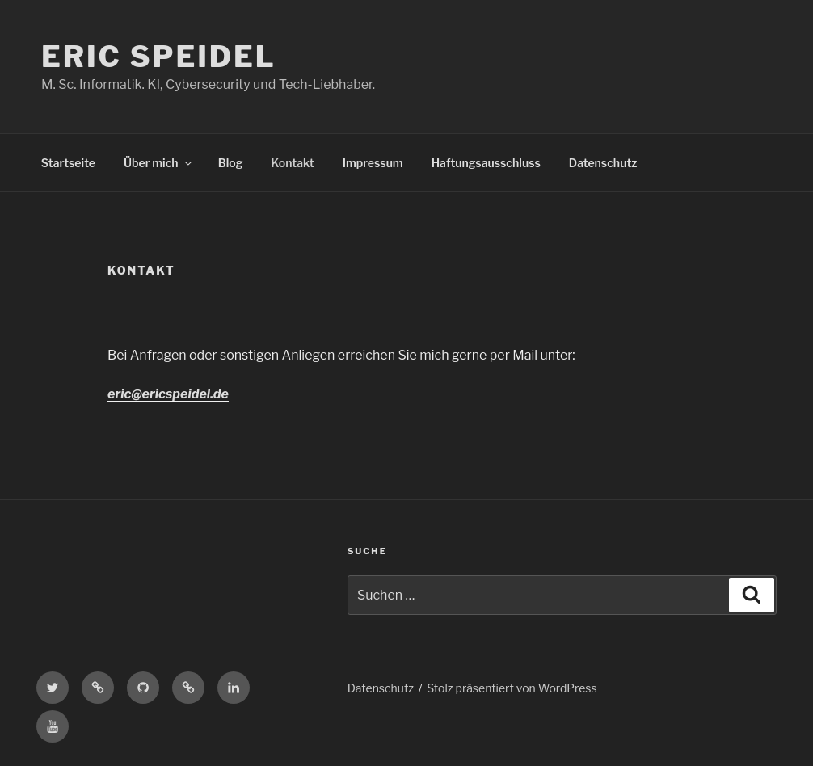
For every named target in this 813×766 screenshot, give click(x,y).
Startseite (68, 163)
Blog (230, 163)
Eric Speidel (158, 56)
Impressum (373, 163)
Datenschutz (603, 163)
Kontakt (292, 163)
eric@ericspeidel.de (168, 394)
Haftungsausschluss (486, 163)
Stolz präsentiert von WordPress (511, 688)
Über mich (159, 163)
